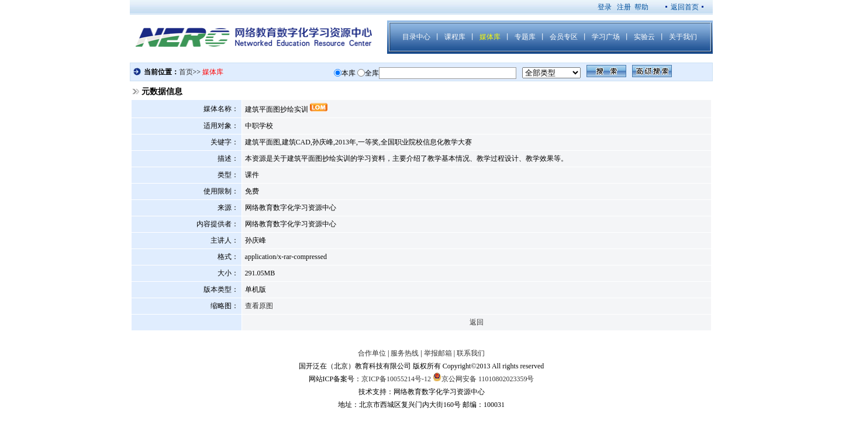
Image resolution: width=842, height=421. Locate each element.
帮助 (641, 7)
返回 (477, 322)
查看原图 (259, 306)
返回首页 (685, 7)
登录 (605, 7)
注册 (624, 7)
